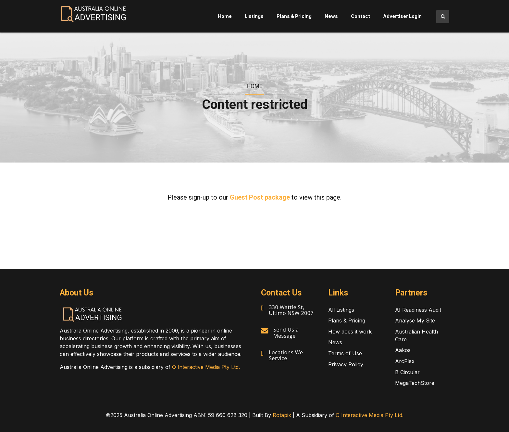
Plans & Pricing (294, 16)
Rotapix (282, 415)
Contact (360, 16)
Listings (254, 16)
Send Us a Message (286, 332)
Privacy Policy (345, 364)
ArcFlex (405, 361)
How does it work (350, 331)
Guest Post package (260, 197)
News (331, 16)
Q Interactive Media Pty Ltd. (206, 367)
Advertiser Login (402, 16)
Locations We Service (286, 355)
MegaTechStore (414, 383)
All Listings (341, 310)
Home (225, 16)
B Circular (407, 372)
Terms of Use (345, 353)
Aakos (403, 350)
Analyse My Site (415, 320)
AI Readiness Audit (418, 310)
